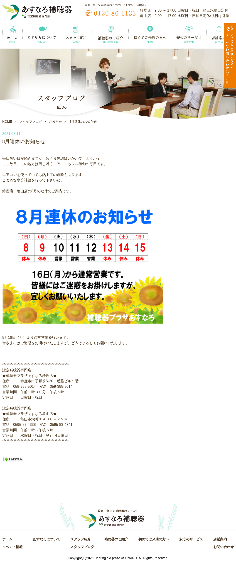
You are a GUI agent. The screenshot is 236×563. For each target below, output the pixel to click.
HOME (7, 121)
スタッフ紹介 (80, 539)
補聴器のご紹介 (116, 539)
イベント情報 (12, 547)
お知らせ (55, 121)
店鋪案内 (220, 539)
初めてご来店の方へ (153, 539)
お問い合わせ (223, 547)
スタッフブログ (31, 121)
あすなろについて (46, 539)
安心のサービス (191, 539)
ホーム (7, 539)
